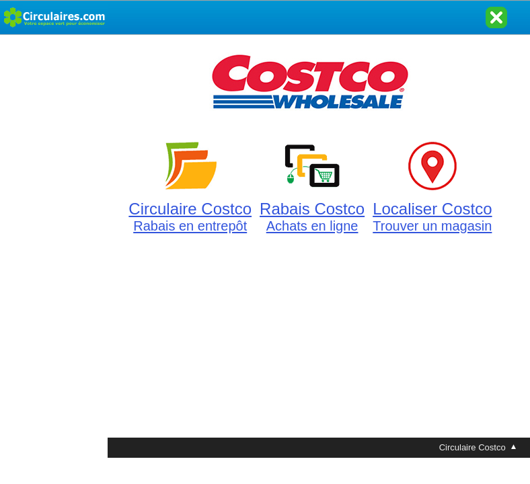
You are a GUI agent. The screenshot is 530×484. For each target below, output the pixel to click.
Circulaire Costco (190, 209)
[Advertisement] (54, 236)
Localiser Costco (432, 209)
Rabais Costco (312, 209)
